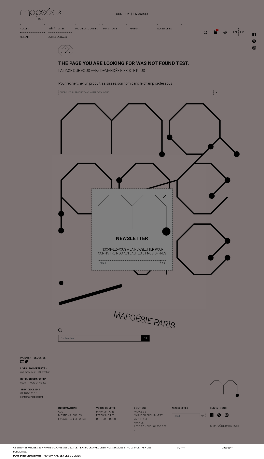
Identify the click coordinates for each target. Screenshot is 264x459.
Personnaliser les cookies (62, 455)
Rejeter (181, 448)
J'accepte (227, 448)
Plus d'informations (27, 455)
